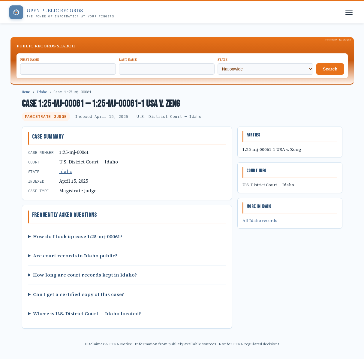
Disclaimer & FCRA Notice (108, 343)
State (223, 59)
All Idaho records (259, 220)
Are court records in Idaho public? (75, 255)
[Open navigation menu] (349, 12)
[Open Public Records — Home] (61, 12)
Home (26, 91)
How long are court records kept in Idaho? (85, 274)
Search (330, 69)
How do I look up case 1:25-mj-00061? (77, 236)
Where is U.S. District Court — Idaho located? (87, 313)
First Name (29, 59)
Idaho (42, 91)
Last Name (128, 59)
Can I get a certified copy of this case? (78, 294)
